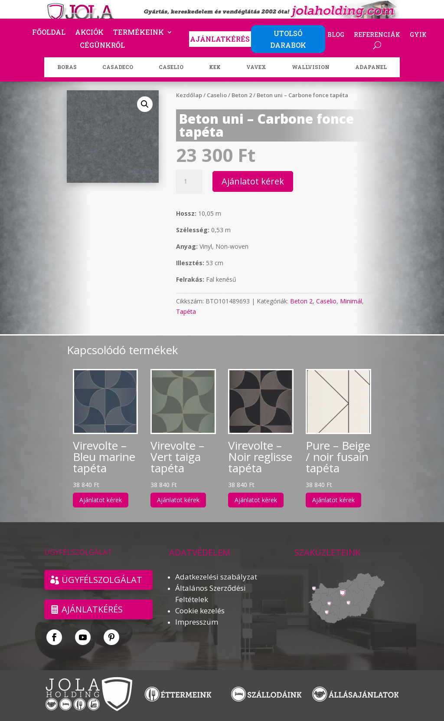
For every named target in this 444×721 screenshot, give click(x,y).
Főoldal (48, 32)
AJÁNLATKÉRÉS (220, 38)
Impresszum (196, 622)
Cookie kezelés (200, 611)
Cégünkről (102, 45)
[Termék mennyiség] (189, 181)
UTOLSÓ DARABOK (288, 39)
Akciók (89, 32)
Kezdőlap (189, 95)
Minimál (351, 301)
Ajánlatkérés (92, 609)
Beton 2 (242, 95)
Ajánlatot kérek (253, 181)
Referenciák (377, 35)
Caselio (217, 95)
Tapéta (186, 311)
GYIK (418, 35)
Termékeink (138, 32)
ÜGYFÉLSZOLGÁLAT (102, 580)
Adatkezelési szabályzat (216, 577)
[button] (145, 104)
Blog (335, 35)
